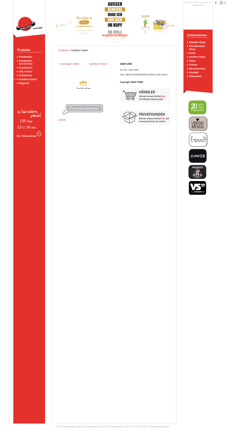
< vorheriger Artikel (68, 63)
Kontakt (188, 2)
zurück (62, 119)
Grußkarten (25, 67)
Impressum (205, 2)
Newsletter (195, 76)
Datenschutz (198, 5)
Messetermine (197, 68)
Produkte (63, 50)
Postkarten (25, 56)
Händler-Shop (197, 42)
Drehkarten (25, 75)
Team (192, 60)
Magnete (24, 83)
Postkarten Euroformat (25, 62)
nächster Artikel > (98, 63)
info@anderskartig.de (159, 426)
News (192, 53)
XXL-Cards (25, 71)
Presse (193, 64)
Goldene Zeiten (28, 79)
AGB (196, 2)
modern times (197, 56)
